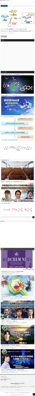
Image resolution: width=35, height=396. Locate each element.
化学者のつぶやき (13, 299)
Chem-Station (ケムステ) (17, 383)
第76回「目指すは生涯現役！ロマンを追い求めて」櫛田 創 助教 (10, 345)
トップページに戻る (3, 36)
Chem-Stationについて (7, 392)
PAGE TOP (34, 394)
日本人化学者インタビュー (8, 372)
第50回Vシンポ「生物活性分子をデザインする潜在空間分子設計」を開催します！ (13, 181)
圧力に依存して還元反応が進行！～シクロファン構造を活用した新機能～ (11, 296)
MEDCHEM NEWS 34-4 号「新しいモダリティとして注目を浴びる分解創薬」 (12, 271)
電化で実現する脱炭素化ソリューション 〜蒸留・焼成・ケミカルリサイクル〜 (12, 95)
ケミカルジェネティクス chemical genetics (7, 116)
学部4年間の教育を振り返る (5, 160)
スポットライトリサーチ (8, 299)
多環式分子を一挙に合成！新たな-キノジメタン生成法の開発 (10, 74)
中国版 (26, 392)
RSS (18, 389)
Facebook (20, 392)
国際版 (24, 392)
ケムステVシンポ (7, 323)
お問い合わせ (28, 392)
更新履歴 (14, 392)
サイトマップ (16, 392)
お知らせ (11, 392)
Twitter (22, 392)
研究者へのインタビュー (15, 372)
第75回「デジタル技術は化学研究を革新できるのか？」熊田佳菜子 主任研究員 (12, 369)
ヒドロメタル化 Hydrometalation (6, 203)
